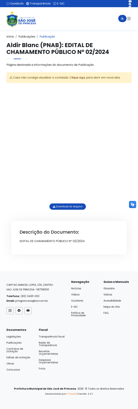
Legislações (13, 336)
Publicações (26, 37)
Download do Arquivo (67, 206)
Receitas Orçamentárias (48, 352)
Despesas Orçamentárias (48, 361)
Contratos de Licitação (14, 350)
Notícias (76, 288)
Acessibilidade (112, 300)
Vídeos (75, 294)
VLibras (108, 294)
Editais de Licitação (18, 357)
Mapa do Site (112, 306)
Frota (42, 368)
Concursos (13, 369)
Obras (10, 363)
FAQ (106, 313)
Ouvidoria (16, 3)
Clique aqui (77, 77)
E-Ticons (71, 394)
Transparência (40, 3)
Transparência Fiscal (52, 336)
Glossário (109, 288)
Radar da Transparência (48, 343)
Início (10, 37)
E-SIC (61, 3)
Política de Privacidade (78, 314)
